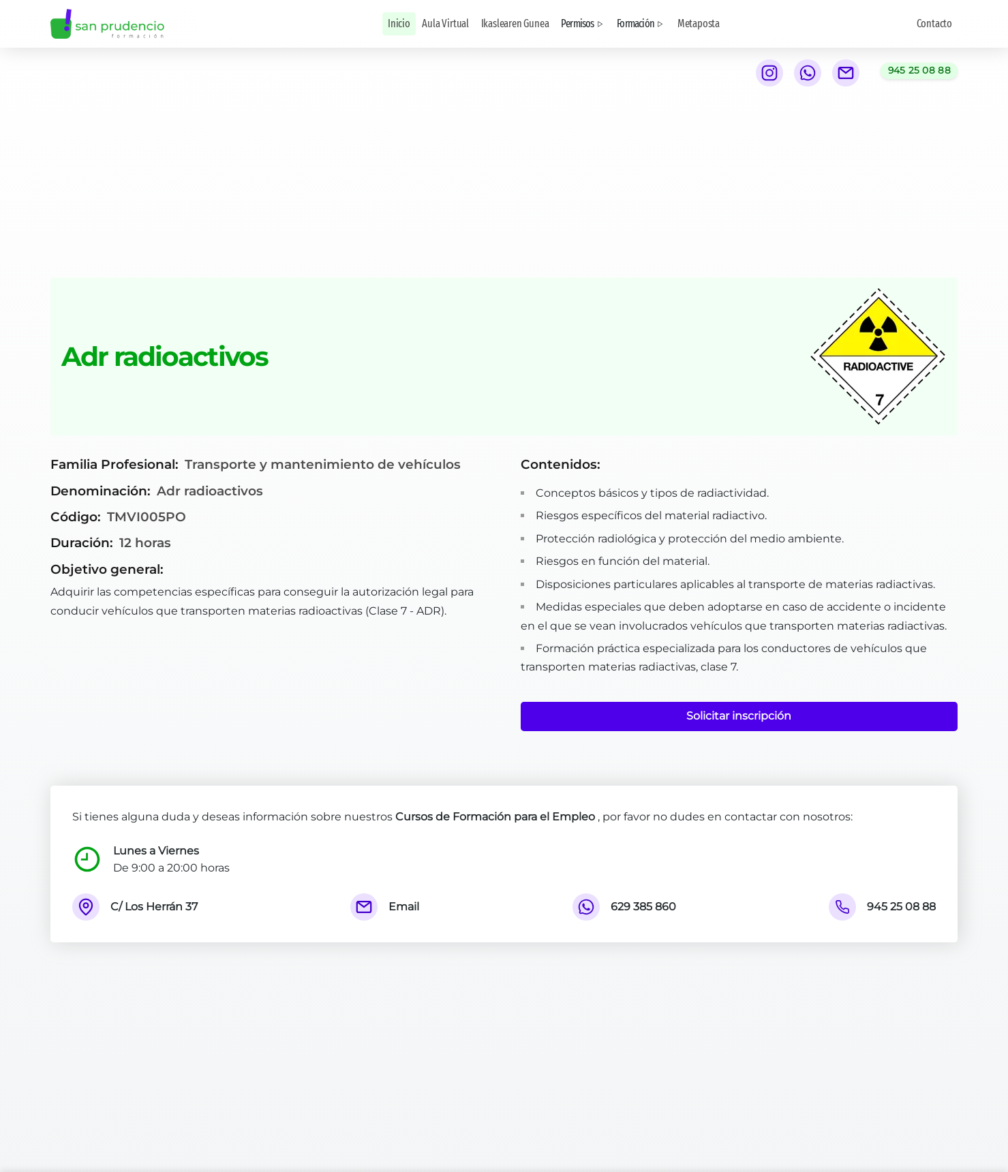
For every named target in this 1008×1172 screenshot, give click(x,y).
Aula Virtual (445, 23)
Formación (641, 23)
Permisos (583, 23)
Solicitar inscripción (738, 715)
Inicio (399, 23)
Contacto (934, 23)
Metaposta (698, 23)
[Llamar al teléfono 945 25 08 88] (919, 71)
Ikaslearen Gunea (515, 23)
